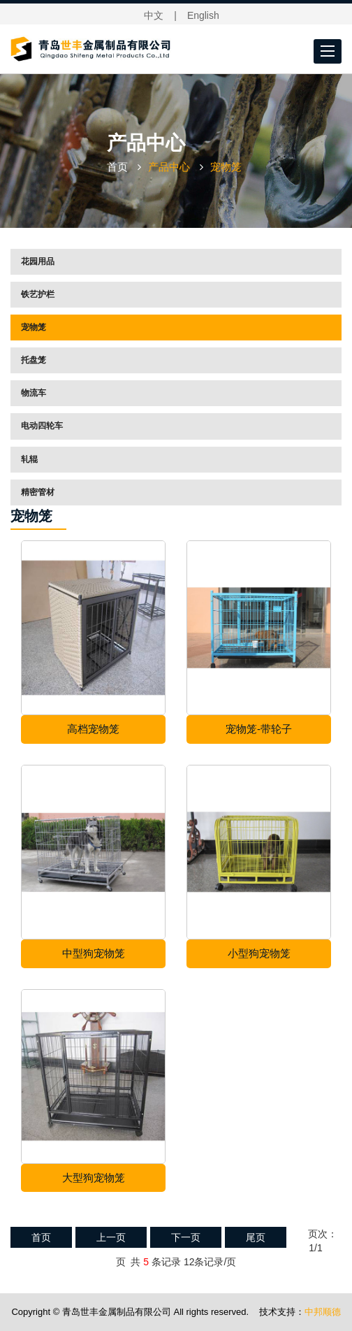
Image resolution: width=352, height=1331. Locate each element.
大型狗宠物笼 (93, 1177)
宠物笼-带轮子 (259, 729)
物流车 (33, 393)
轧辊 (29, 459)
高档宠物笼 (93, 729)
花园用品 (37, 261)
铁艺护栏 (37, 294)
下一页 (185, 1237)
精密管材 (37, 492)
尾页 (255, 1237)
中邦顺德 (323, 1312)
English (203, 15)
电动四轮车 (42, 426)
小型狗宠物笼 (259, 953)
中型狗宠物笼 (93, 953)
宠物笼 (33, 327)
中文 (153, 15)
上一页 (111, 1237)
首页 (117, 167)
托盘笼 (33, 360)
